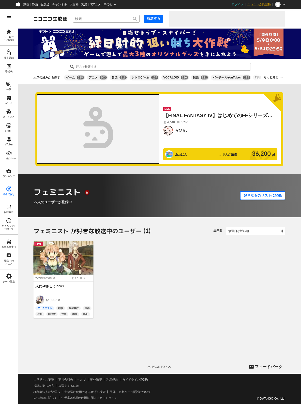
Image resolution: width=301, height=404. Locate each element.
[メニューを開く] (9, 18)
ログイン (237, 4)
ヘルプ (81, 379)
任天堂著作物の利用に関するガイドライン (89, 397)
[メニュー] (90, 278)
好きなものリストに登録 (263, 195)
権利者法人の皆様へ (46, 392)
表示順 (217, 231)
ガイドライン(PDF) (135, 379)
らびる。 (182, 130)
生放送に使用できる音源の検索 (84, 391)
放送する (153, 18)
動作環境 (96, 379)
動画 (26, 4)
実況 (84, 4)
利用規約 (112, 379)
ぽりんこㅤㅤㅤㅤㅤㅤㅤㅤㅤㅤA (53, 300)
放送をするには (68, 385)
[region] (9, 206)
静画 (35, 4)
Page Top (159, 367)
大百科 (74, 4)
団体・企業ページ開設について (130, 391)
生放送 (45, 4)
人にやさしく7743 (49, 286)
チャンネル (59, 4)
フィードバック (268, 366)
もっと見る (271, 77)
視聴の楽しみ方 (43, 386)
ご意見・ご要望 (43, 379)
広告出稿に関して (45, 398)
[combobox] (106, 19)
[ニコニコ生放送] (50, 18)
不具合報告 (65, 379)
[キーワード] (106, 19)
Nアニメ (95, 4)
